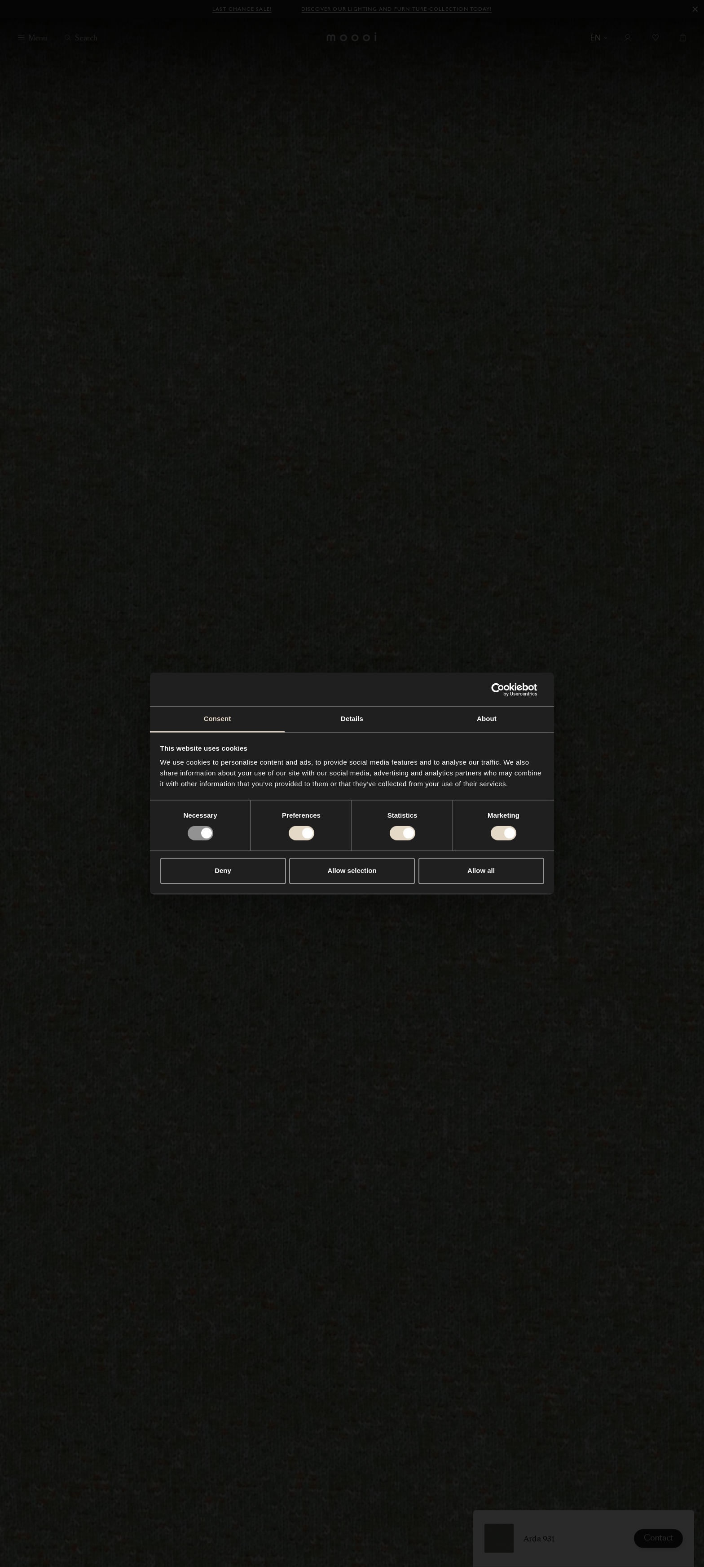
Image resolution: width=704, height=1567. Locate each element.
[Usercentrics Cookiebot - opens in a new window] (505, 689)
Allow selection (351, 870)
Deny (223, 870)
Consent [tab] (217, 718)
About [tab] (487, 718)
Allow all (481, 870)
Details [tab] (352, 718)
